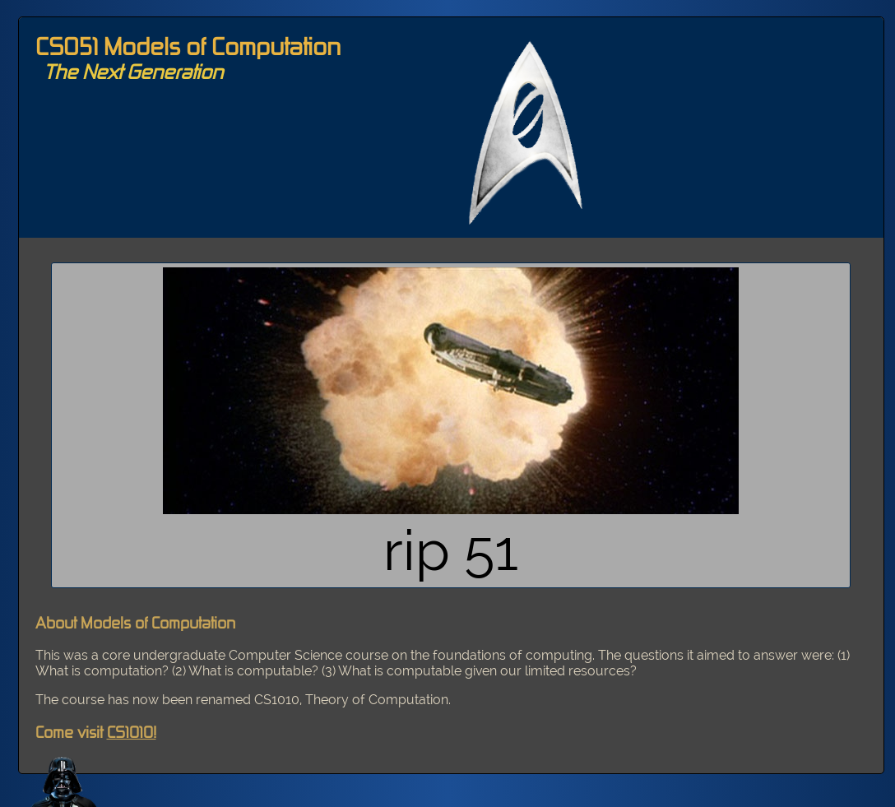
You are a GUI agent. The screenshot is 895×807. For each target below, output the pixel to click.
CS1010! (131, 731)
